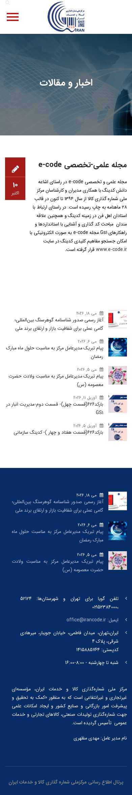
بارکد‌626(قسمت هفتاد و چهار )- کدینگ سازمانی (58, 432)
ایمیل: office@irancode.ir (92, 620)
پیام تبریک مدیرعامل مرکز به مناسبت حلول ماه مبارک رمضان (54, 352)
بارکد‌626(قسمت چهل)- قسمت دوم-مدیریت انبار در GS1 (54, 408)
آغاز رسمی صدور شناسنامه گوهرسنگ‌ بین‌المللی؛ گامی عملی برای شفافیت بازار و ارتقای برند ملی (59, 324)
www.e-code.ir (111, 249)
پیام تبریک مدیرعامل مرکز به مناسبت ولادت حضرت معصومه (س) (55, 380)
